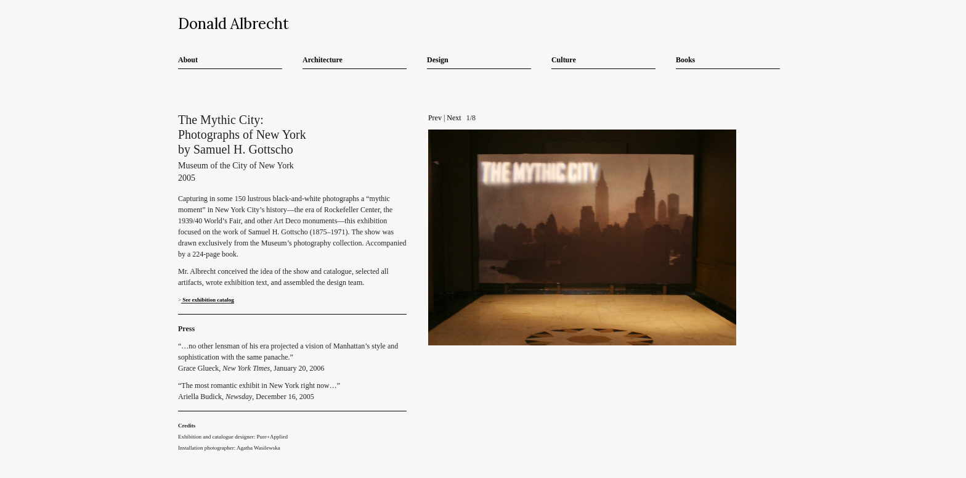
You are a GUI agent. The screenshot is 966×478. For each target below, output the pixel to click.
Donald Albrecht (233, 23)
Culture (563, 60)
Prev (435, 117)
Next (454, 117)
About (188, 60)
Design (437, 60)
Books (685, 60)
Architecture (322, 60)
